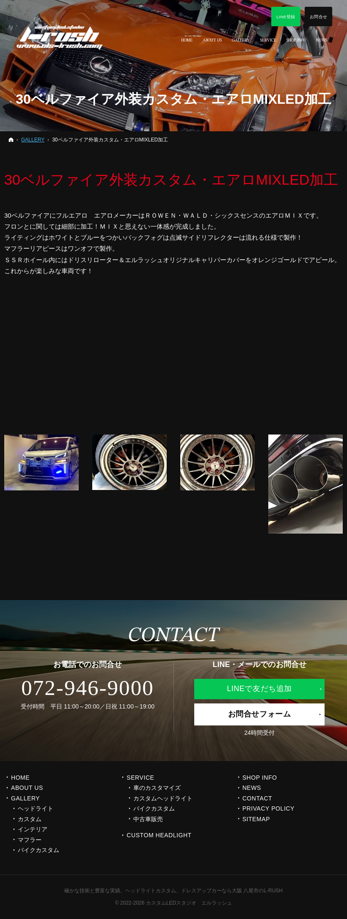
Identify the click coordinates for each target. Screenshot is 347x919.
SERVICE (140, 777)
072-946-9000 (87, 688)
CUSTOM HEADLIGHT (159, 835)
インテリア (32, 829)
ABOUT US (27, 787)
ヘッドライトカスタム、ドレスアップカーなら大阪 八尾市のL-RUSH (204, 891)
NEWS (251, 787)
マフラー (29, 839)
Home (20, 777)
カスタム (29, 819)
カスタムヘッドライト (163, 798)
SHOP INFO (259, 777)
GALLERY (25, 798)
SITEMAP (256, 819)
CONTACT (257, 798)
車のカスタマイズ (157, 787)
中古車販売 (148, 819)
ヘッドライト (35, 808)
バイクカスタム (38, 850)
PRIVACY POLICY (268, 808)
